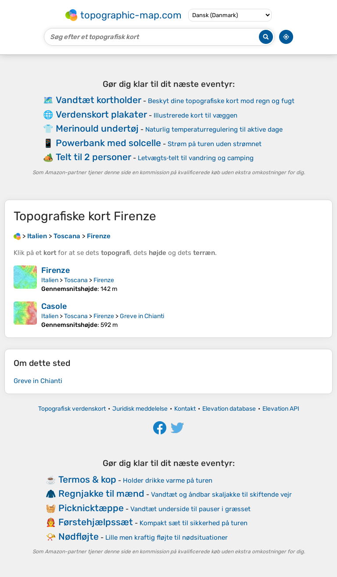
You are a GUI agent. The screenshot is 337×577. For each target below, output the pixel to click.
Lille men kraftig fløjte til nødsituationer (166, 537)
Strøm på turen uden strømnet (215, 144)
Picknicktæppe (91, 507)
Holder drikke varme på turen (167, 480)
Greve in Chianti (142, 316)
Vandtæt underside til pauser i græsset (190, 509)
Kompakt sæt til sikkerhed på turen (193, 523)
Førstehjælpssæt (95, 521)
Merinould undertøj (97, 128)
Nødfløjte (78, 536)
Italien (49, 280)
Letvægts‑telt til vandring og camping (196, 158)
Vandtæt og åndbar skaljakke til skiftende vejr (221, 494)
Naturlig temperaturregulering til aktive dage (214, 129)
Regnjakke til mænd (101, 493)
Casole (54, 306)
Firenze (55, 270)
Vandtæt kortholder (98, 99)
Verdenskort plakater (101, 114)
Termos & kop (87, 479)
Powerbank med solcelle (108, 142)
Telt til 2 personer (93, 156)
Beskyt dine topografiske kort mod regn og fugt (221, 101)
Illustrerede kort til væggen (195, 115)
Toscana (76, 280)
